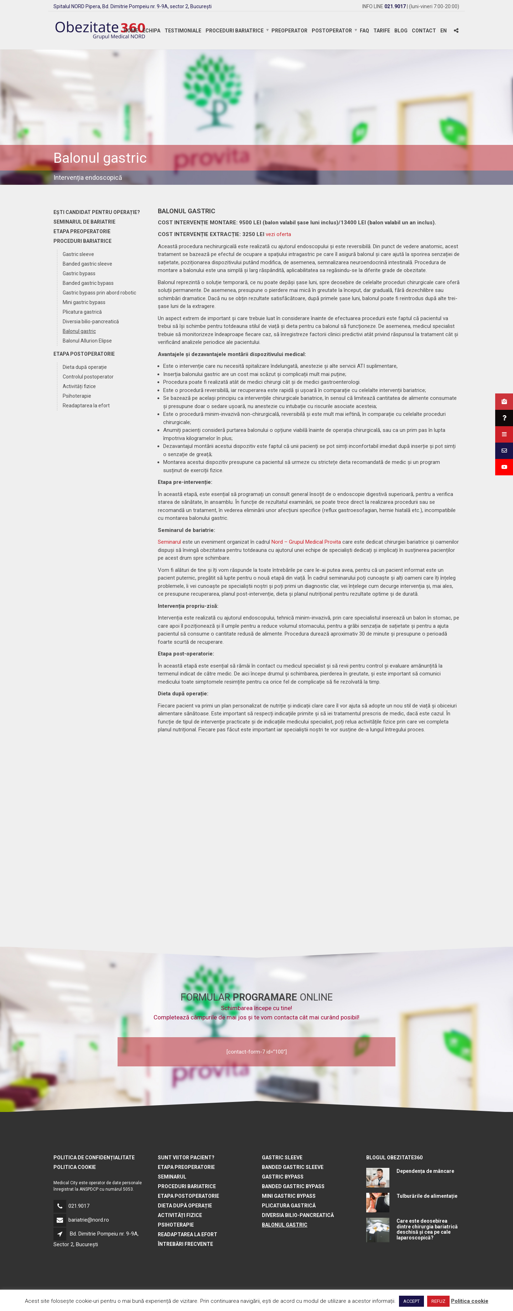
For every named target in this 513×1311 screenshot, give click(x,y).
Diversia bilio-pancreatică (91, 321)
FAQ (364, 30)
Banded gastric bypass (88, 283)
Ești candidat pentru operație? (96, 212)
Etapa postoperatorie (84, 354)
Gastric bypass (79, 273)
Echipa (151, 30)
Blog (401, 30)
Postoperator (332, 30)
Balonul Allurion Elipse (87, 341)
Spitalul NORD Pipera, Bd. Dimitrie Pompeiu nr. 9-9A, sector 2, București (132, 6)
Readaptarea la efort (86, 405)
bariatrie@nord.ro (88, 1220)
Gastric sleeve (78, 254)
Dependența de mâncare (425, 1171)
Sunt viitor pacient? (186, 1157)
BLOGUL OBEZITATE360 (394, 1157)
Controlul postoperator (88, 377)
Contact (424, 30)
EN (443, 30)
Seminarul (169, 542)
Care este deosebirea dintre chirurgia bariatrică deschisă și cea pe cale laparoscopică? (427, 1229)
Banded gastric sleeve (87, 264)
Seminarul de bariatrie (84, 222)
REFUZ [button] (438, 1301)
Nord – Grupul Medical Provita (306, 542)
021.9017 (78, 1206)
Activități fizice (79, 386)
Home (131, 30)
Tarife (381, 30)
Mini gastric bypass (84, 302)
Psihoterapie (77, 396)
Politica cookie (74, 1167)
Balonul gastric (79, 331)
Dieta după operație (85, 367)
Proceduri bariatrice (235, 30)
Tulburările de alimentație (427, 1196)
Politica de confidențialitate (94, 1157)
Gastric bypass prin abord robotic (99, 293)
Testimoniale (183, 30)
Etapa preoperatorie (81, 231)
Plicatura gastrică (82, 312)
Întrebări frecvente (185, 1244)
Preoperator (289, 30)
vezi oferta (278, 234)
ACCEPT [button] (411, 1301)
